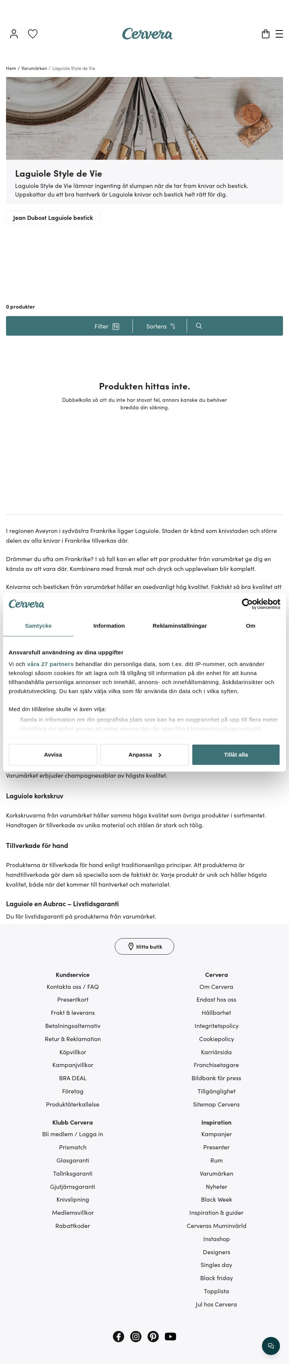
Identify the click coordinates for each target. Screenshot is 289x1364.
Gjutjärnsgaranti (72, 1186)
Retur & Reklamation (73, 1038)
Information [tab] (109, 625)
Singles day (216, 1264)
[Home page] (147, 37)
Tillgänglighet (217, 1091)
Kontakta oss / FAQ (73, 986)
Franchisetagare (216, 1064)
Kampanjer (216, 1133)
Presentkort (72, 999)
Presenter (216, 1147)
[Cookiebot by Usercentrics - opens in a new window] (247, 604)
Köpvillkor (72, 1052)
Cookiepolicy (216, 1038)
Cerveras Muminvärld (216, 1225)
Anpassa (144, 754)
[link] (33, 34)
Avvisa (53, 754)
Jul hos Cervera (216, 1304)
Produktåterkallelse (72, 1104)
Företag (73, 1091)
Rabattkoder (72, 1225)
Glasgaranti (72, 1160)
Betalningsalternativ (72, 1025)
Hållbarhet (216, 1012)
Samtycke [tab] (38, 625)
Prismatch (73, 1147)
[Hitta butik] (144, 946)
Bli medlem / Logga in (72, 1133)
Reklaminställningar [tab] (180, 625)
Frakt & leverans (73, 1012)
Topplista (216, 1291)
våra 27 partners (50, 664)
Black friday (216, 1277)
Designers (216, 1251)
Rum (216, 1160)
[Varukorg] (265, 34)
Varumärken (216, 1173)
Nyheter (216, 1186)
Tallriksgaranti (73, 1173)
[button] (107, 326)
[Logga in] (14, 34)
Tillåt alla (236, 754)
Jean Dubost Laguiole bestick (53, 217)
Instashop (216, 1238)
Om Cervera (216, 986)
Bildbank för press (216, 1077)
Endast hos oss (216, 999)
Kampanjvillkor (72, 1064)
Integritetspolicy (217, 1025)
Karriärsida (216, 1052)
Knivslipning (72, 1199)
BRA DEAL (73, 1077)
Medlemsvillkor (73, 1212)
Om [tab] (250, 625)
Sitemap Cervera (216, 1104)
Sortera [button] (161, 326)
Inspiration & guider (216, 1212)
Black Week (216, 1199)
